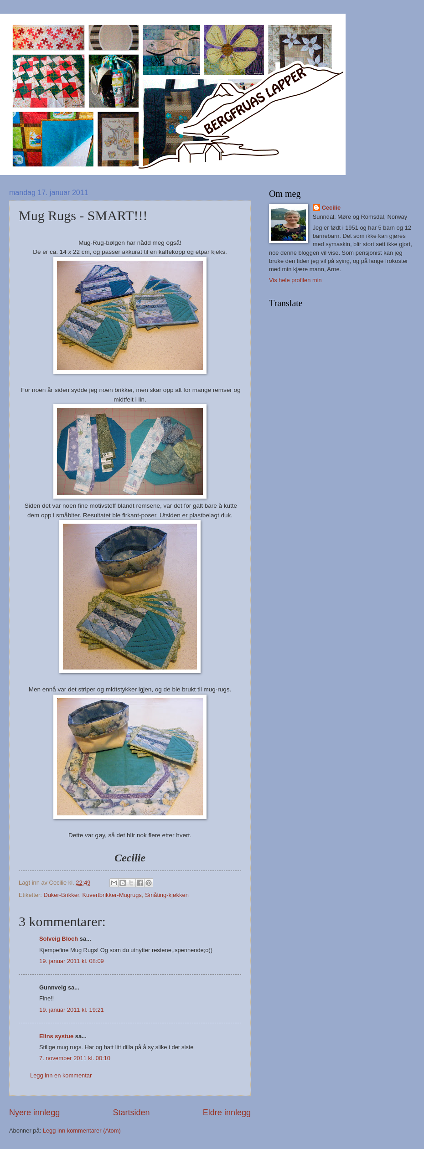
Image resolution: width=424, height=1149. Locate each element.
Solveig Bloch (58, 938)
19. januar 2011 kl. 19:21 (71, 1009)
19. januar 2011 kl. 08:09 (71, 961)
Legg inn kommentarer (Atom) (82, 1130)
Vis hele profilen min (295, 280)
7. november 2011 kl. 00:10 (74, 1058)
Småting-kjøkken (167, 894)
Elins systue (56, 1036)
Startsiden (131, 1112)
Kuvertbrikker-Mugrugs (112, 894)
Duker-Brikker (61, 894)
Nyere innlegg (34, 1112)
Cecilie (331, 207)
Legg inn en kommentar (61, 1075)
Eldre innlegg (227, 1112)
